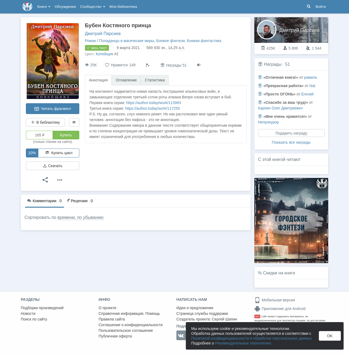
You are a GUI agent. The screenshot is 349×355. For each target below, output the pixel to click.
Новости (28, 313)
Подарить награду (291, 133)
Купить (66, 135)
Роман (90, 41)
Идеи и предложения (194, 308)
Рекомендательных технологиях (243, 343)
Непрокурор (268, 122)
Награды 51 (173, 65)
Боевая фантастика (204, 41)
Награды (273, 64)
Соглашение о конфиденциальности (131, 325)
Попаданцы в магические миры (126, 41)
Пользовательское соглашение (126, 330)
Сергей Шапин (224, 319)
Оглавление (126, 80)
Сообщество (92, 7)
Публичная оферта (115, 336)
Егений (307, 94)
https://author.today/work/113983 (153, 103)
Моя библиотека (123, 7)
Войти (321, 7)
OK (330, 336)
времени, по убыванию (80, 217)
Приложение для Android (280, 309)
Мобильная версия (274, 300)
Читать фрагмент (52, 109)
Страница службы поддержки (202, 313)
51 (287, 64)
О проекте (108, 308)
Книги (43, 7)
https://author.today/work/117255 (152, 108)
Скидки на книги (279, 273)
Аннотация (98, 80)
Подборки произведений (42, 308)
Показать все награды (291, 142)
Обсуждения (65, 7)
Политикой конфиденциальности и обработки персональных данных (251, 338)
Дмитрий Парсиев (103, 33)
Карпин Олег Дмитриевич (280, 108)
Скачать (52, 166)
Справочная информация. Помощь (129, 313)
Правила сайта (112, 319)
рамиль (310, 77)
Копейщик (104, 54)
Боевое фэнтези (170, 41)
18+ (257, 316)
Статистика (155, 80)
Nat (312, 86)
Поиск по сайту (34, 319)
